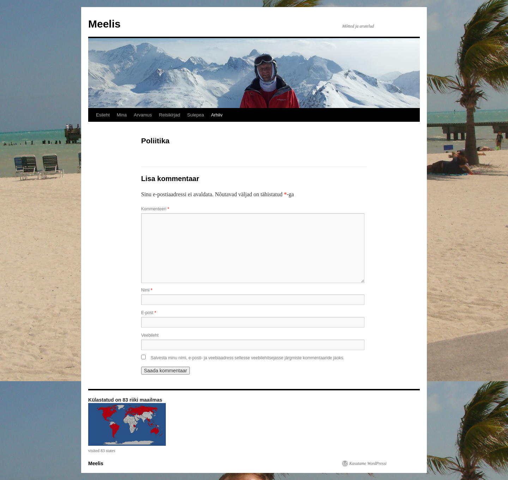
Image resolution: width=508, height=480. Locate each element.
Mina (122, 115)
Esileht (103, 115)
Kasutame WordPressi (368, 463)
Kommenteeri (155, 208)
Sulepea (195, 115)
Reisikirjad (169, 115)
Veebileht (149, 335)
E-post (148, 312)
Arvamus (143, 115)
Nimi (146, 290)
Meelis (104, 24)
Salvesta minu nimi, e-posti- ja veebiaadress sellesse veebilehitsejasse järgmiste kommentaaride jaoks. (247, 357)
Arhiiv (217, 115)
